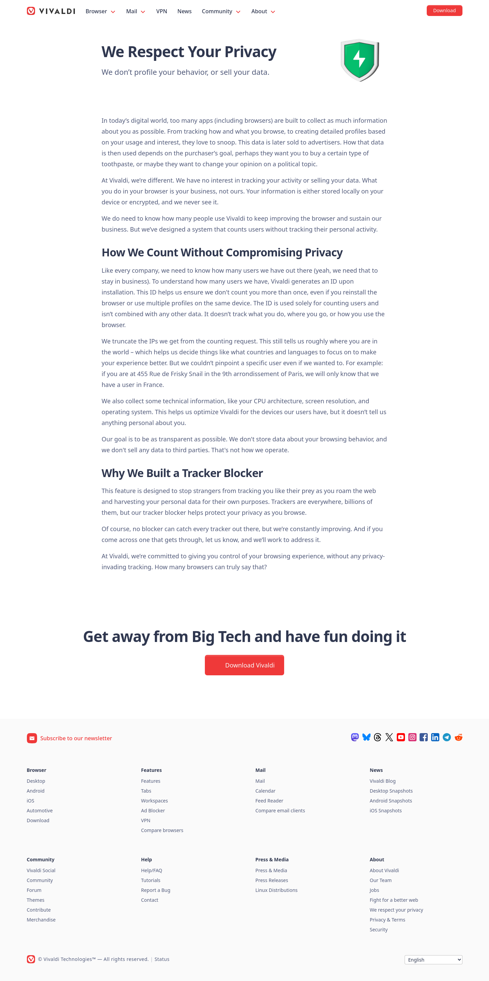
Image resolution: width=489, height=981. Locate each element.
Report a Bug (155, 890)
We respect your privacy (396, 910)
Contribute (39, 910)
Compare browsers (162, 830)
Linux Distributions (277, 890)
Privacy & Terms (388, 919)
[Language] (433, 959)
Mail (136, 11)
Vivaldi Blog (383, 781)
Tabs (146, 791)
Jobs (374, 890)
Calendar (266, 791)
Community (221, 11)
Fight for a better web (394, 900)
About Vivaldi (384, 870)
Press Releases (272, 880)
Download (38, 820)
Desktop (36, 781)
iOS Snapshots (386, 810)
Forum (34, 890)
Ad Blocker (153, 810)
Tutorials (151, 880)
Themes (36, 900)
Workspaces (154, 800)
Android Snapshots (391, 800)
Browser (101, 11)
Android (36, 791)
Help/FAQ (151, 870)
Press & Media (271, 870)
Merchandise (41, 919)
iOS (30, 800)
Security (379, 929)
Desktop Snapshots (391, 791)
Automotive (40, 810)
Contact (150, 900)
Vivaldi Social (41, 870)
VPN (161, 11)
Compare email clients (280, 810)
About (264, 11)
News (184, 11)
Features (151, 781)
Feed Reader (269, 800)
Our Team (381, 880)
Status (161, 959)
